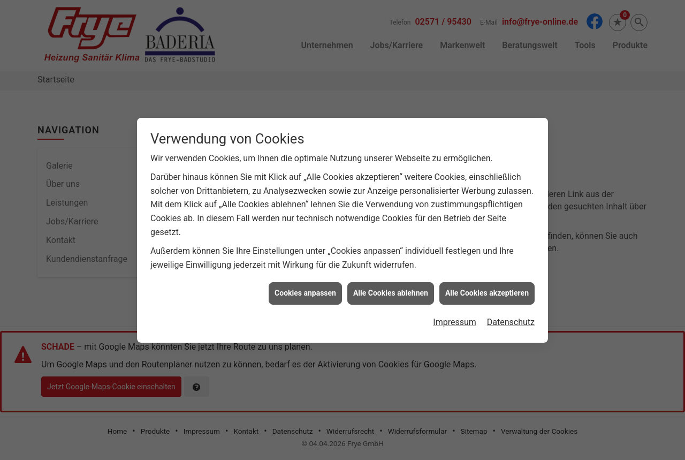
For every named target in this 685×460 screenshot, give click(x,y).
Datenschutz (511, 320)
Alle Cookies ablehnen (390, 292)
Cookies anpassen (305, 292)
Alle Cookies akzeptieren (487, 292)
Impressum (454, 320)
